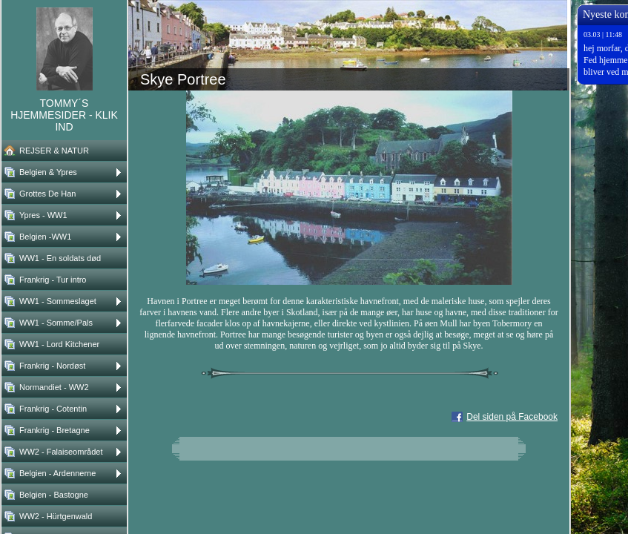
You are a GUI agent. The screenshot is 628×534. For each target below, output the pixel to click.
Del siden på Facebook (512, 417)
